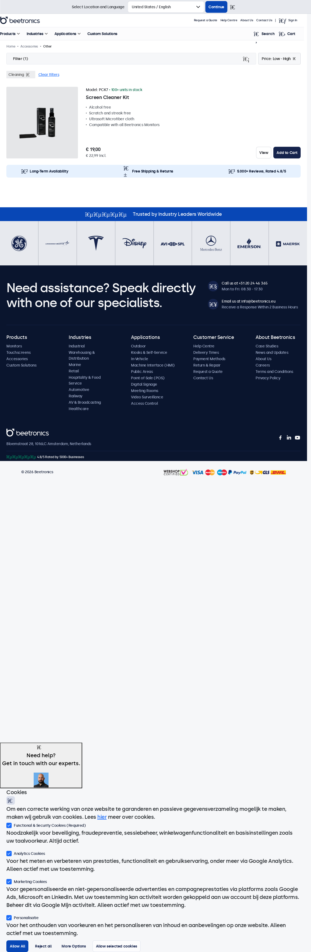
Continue (216, 7)
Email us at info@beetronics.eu (248, 301)
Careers (263, 365)
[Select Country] (166, 7)
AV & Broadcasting (85, 402)
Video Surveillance (147, 397)
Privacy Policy (268, 378)
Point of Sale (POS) (148, 378)
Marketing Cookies (26, 881)
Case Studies (267, 346)
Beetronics (15, 431)
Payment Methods (209, 359)
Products (15, 34)
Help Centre (235, 20)
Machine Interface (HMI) (153, 365)
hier (102, 817)
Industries (42, 34)
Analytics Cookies (25, 853)
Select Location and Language (98, 7)
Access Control (144, 403)
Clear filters (48, 74)
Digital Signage (144, 384)
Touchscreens (18, 352)
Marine (75, 365)
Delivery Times (206, 352)
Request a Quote (212, 20)
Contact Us (271, 20)
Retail (74, 371)
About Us (253, 20)
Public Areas (142, 371)
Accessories (17, 359)
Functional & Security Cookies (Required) (46, 824)
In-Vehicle (139, 359)
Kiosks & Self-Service (149, 352)
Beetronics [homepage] (27, 20)
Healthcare (79, 409)
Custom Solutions (109, 34)
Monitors (14, 346)
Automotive (79, 389)
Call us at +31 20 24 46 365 (245, 283)
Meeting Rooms (144, 391)
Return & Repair (207, 365)
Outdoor (138, 346)
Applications (72, 34)
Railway (75, 396)
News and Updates (272, 352)
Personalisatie (22, 917)
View (263, 152)
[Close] (235, 7)
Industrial (77, 346)
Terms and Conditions (274, 371)
